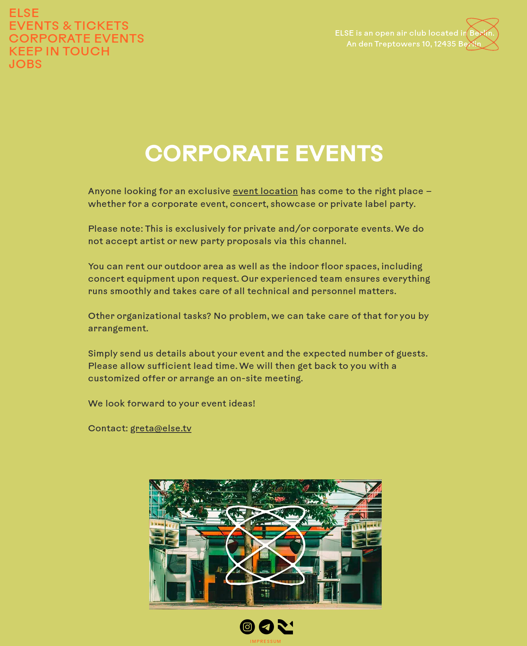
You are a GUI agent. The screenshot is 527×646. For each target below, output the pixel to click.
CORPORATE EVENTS (65, 39)
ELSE (24, 14)
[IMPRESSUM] (266, 642)
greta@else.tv (160, 429)
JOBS (25, 65)
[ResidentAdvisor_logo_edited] (285, 626)
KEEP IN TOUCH (59, 52)
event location (265, 192)
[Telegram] (266, 626)
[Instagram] (247, 626)
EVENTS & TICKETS (65, 27)
